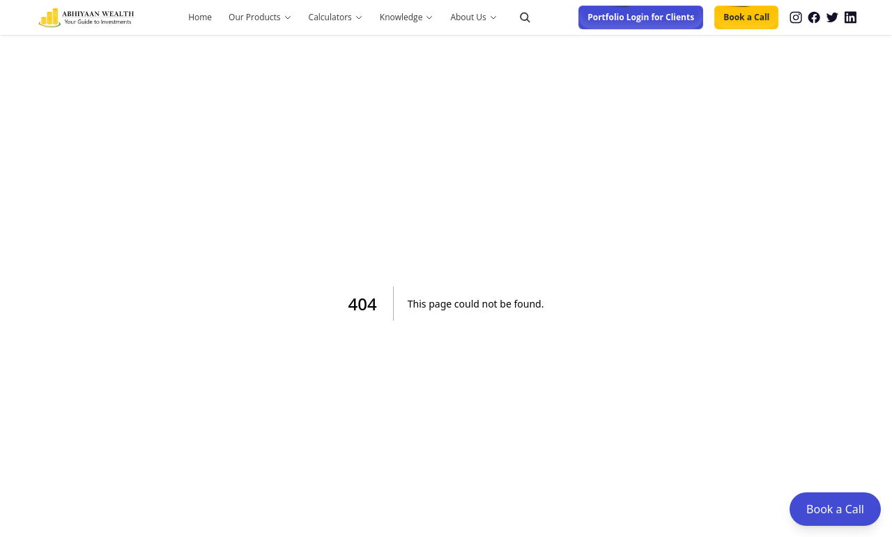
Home (200, 17)
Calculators (330, 17)
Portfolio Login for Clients (640, 17)
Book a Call (746, 17)
